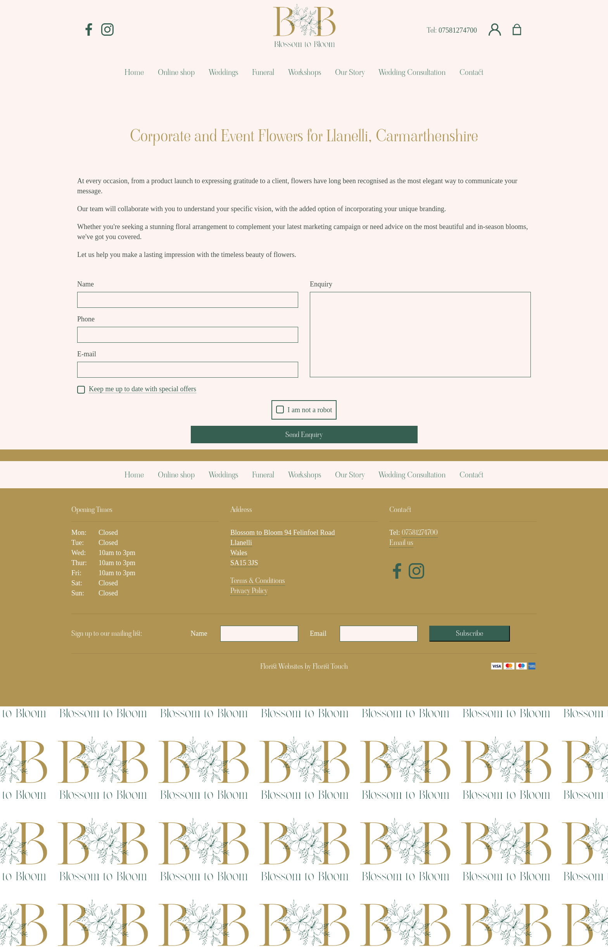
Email (318, 876)
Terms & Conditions (257, 823)
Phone (86, 319)
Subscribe (469, 876)
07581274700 (458, 30)
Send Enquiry (304, 434)
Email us (401, 785)
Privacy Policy (249, 833)
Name (85, 284)
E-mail (86, 354)
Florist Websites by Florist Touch (304, 909)
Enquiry (321, 284)
